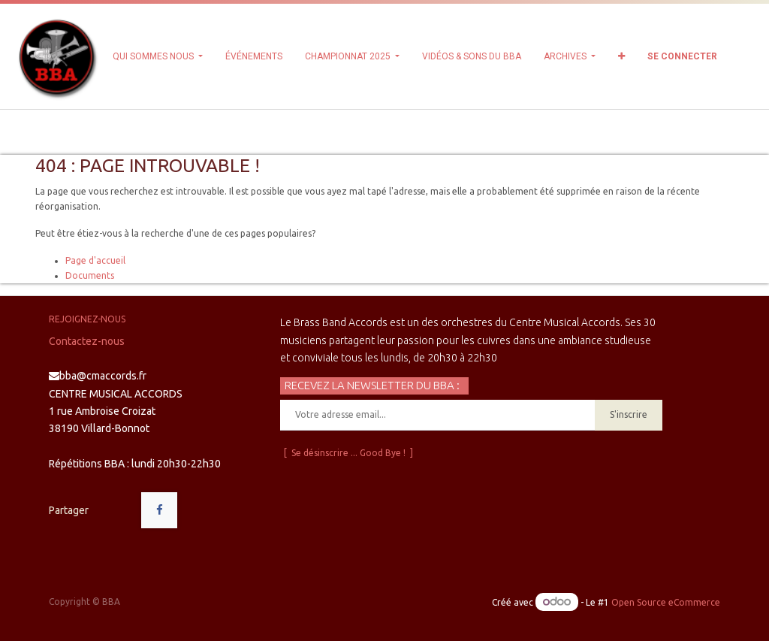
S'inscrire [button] (628, 414)
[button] (621, 56)
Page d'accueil (95, 260)
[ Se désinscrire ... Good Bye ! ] (348, 453)
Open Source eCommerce (665, 602)
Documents (89, 275)
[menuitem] (254, 56)
